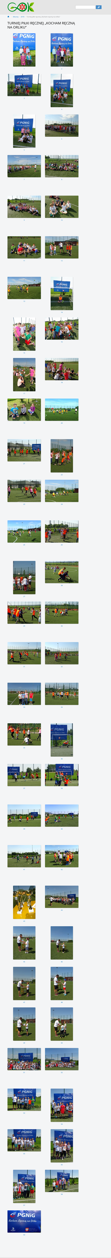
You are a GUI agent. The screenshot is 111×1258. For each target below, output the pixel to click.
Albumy (15, 17)
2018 (22, 17)
